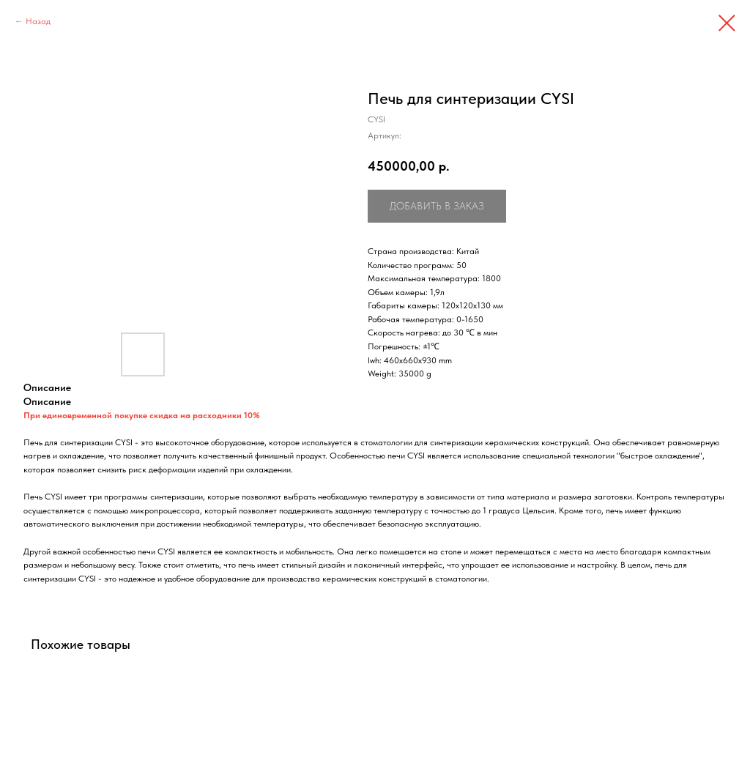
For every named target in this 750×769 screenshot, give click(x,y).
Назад (38, 21)
